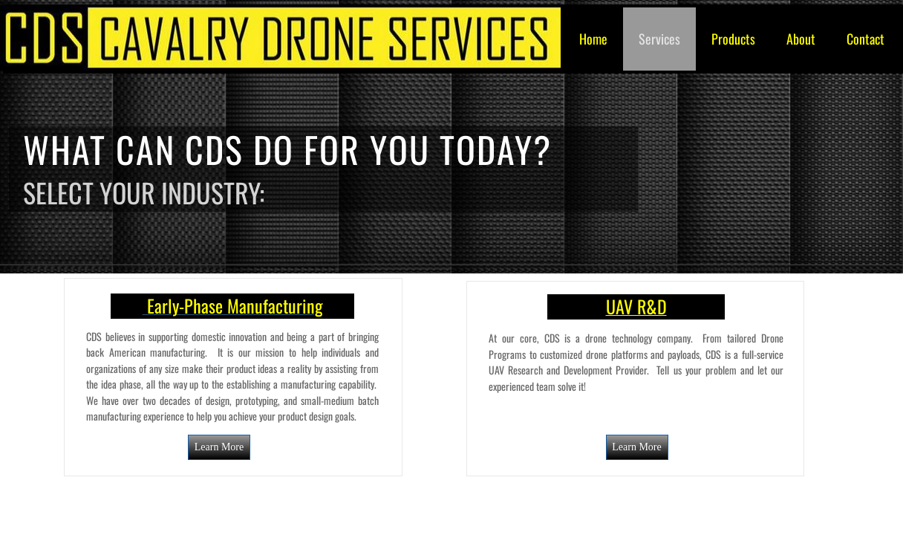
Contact (865, 38)
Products (733, 38)
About (800, 38)
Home (593, 38)
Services (659, 38)
